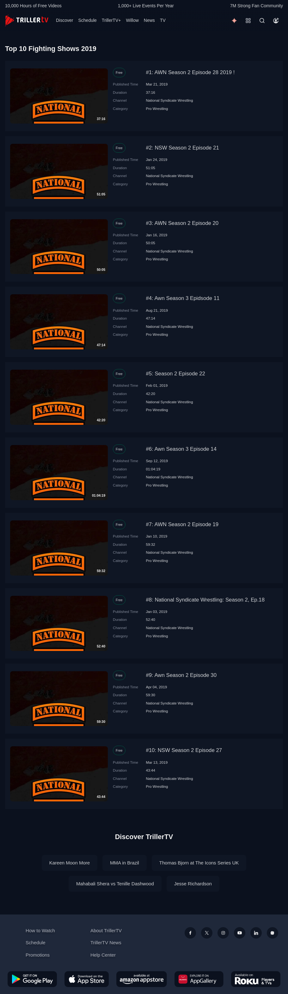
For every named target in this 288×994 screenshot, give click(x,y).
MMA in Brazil (124, 862)
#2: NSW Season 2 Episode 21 (182, 148)
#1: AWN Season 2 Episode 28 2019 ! (190, 72)
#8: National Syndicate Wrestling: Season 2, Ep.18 (205, 600)
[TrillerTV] (26, 20)
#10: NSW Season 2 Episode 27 (184, 750)
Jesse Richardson (193, 883)
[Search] (262, 21)
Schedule (87, 20)
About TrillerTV (106, 930)
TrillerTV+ (111, 20)
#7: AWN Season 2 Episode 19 (182, 524)
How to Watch (40, 930)
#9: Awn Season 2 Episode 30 (181, 675)
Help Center (103, 955)
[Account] (276, 21)
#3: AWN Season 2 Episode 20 (182, 223)
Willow (132, 20)
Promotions (38, 955)
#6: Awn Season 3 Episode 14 (181, 449)
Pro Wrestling (157, 108)
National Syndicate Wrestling (169, 100)
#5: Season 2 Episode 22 (175, 374)
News (149, 20)
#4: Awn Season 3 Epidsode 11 (182, 298)
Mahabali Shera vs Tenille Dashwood (115, 883)
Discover (64, 20)
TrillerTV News (105, 942)
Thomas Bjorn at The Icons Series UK (199, 862)
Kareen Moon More (69, 862)
